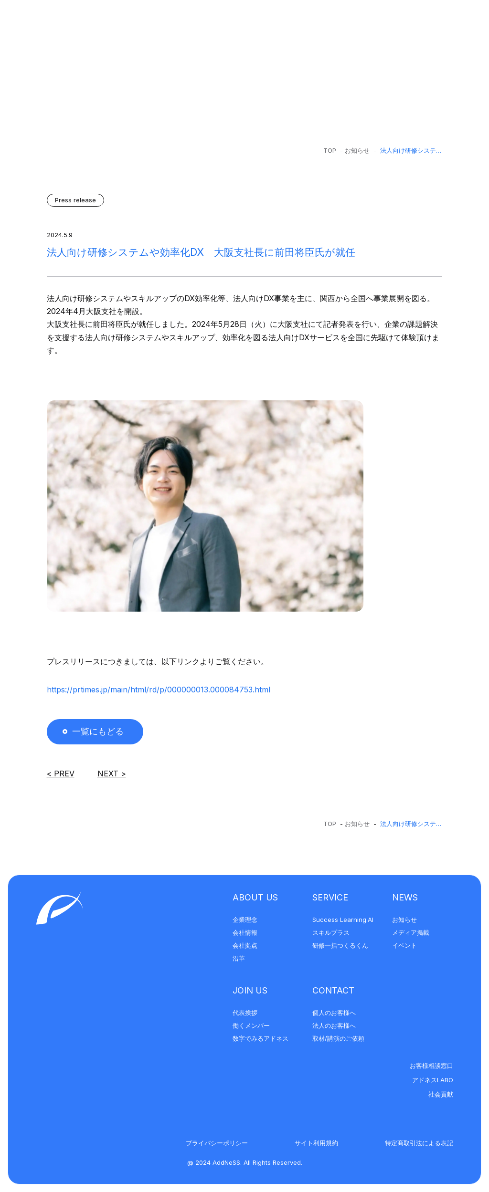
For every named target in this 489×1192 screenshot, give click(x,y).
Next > (111, 773)
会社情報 (245, 932)
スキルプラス (331, 932)
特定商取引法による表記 (419, 1143)
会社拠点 (245, 945)
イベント (404, 945)
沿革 (239, 958)
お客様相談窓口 (431, 1065)
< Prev (60, 773)
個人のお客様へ (334, 1012)
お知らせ (357, 150)
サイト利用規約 (316, 1143)
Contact (333, 990)
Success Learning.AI (342, 919)
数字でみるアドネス (260, 1038)
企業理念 (245, 919)
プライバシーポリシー (217, 1143)
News (405, 897)
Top (329, 150)
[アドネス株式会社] (76, 25)
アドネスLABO (432, 1080)
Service (330, 897)
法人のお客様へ (334, 1025)
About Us (255, 897)
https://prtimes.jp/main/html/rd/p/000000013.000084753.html (158, 689)
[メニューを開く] (456, 25)
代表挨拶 (245, 1012)
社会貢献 (440, 1094)
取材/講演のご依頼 (338, 1038)
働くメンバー (251, 1025)
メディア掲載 (410, 932)
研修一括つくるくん (340, 945)
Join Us (250, 990)
